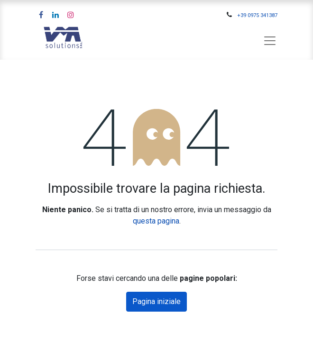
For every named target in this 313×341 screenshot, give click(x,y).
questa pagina (156, 220)
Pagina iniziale (156, 301)
